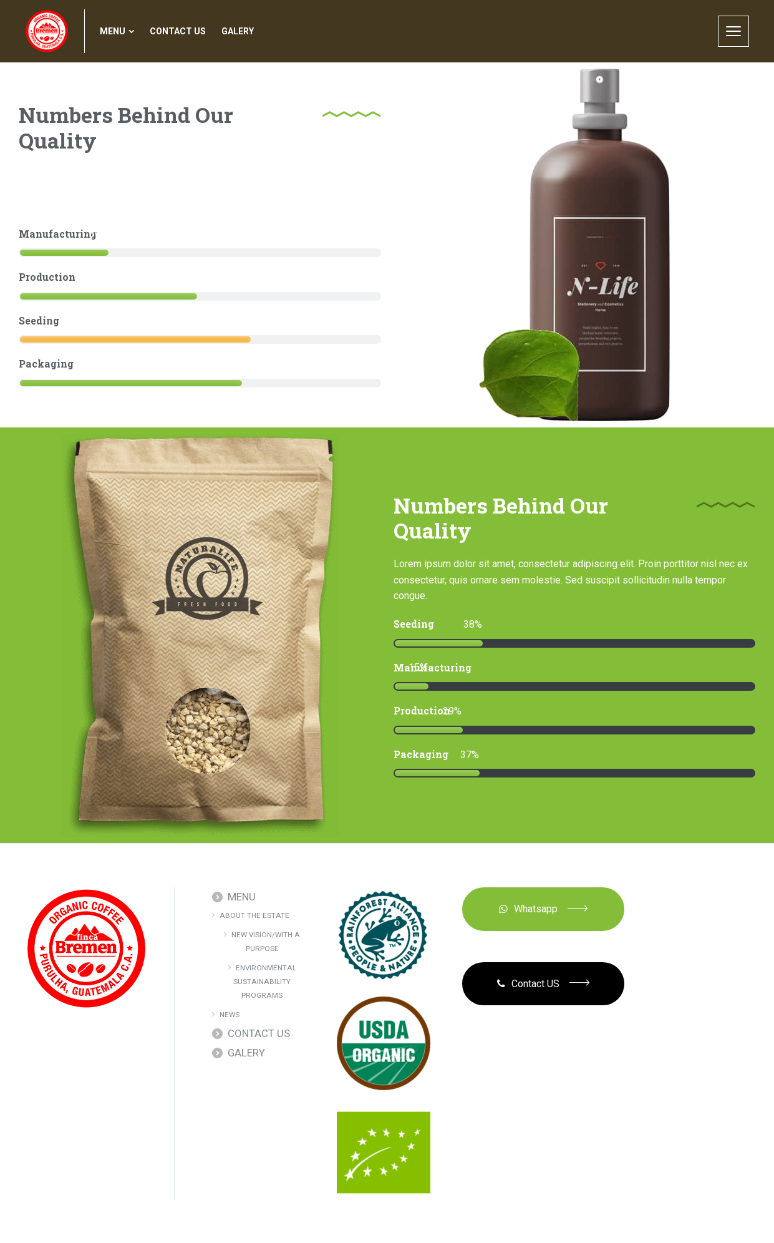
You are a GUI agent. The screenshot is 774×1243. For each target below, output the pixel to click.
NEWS (229, 1014)
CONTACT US (259, 1033)
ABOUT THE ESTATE (254, 915)
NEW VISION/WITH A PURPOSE (265, 941)
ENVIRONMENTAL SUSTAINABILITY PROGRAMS (264, 981)
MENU (242, 896)
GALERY (246, 1052)
